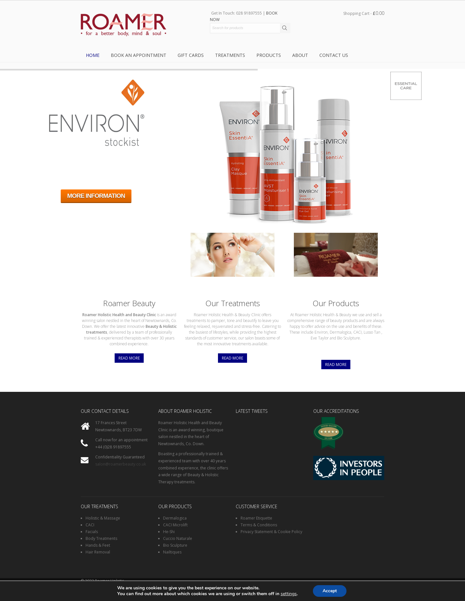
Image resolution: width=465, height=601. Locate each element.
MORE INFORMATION (96, 195)
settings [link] (289, 594)
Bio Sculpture (175, 545)
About (300, 55)
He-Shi (169, 531)
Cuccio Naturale (177, 538)
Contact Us (333, 55)
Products (268, 55)
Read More (129, 358)
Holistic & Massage (103, 518)
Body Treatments (101, 538)
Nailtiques (172, 552)
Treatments (230, 55)
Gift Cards (191, 55)
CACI (90, 525)
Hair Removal (98, 552)
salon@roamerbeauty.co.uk (120, 464)
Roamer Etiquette (256, 518)
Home (92, 55)
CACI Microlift (175, 525)
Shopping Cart (363, 13)
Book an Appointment (138, 55)
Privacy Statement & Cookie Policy (271, 531)
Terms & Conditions (259, 525)
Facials (92, 531)
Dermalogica (175, 518)
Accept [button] (330, 591)
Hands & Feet (98, 545)
